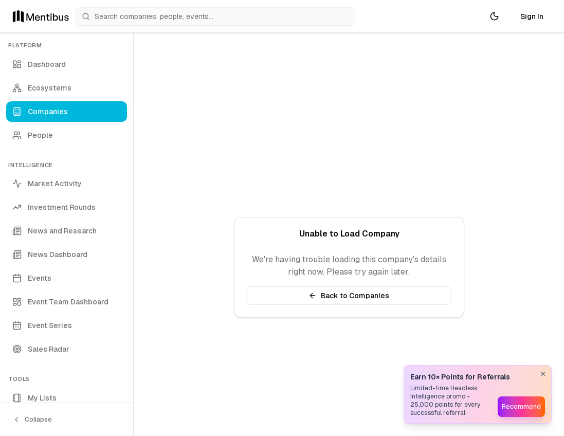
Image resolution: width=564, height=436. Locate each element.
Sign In (531, 16)
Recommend (521, 407)
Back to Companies (348, 295)
